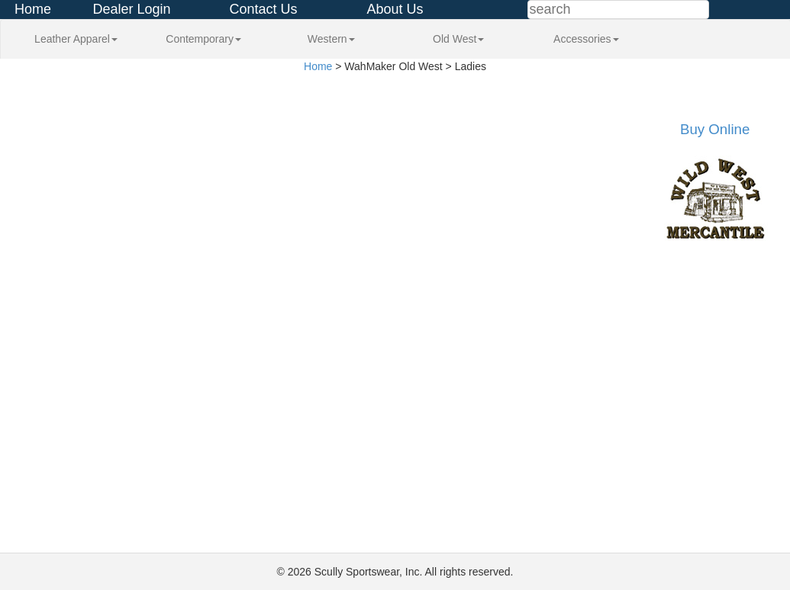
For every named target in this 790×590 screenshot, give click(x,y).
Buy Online (715, 129)
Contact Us (263, 9)
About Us (394, 9)
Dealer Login (131, 9)
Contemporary (203, 39)
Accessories (585, 39)
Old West (458, 39)
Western (331, 39)
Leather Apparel (76, 39)
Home (33, 9)
